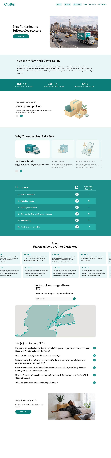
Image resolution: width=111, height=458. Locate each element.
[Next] (21, 116)
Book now (23, 411)
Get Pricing (21, 36)
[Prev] (17, 116)
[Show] (94, 348)
